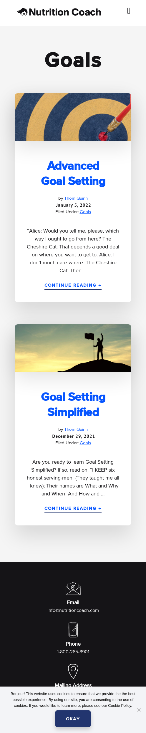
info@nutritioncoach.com (73, 610)
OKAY (73, 719)
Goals (85, 212)
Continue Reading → (73, 286)
